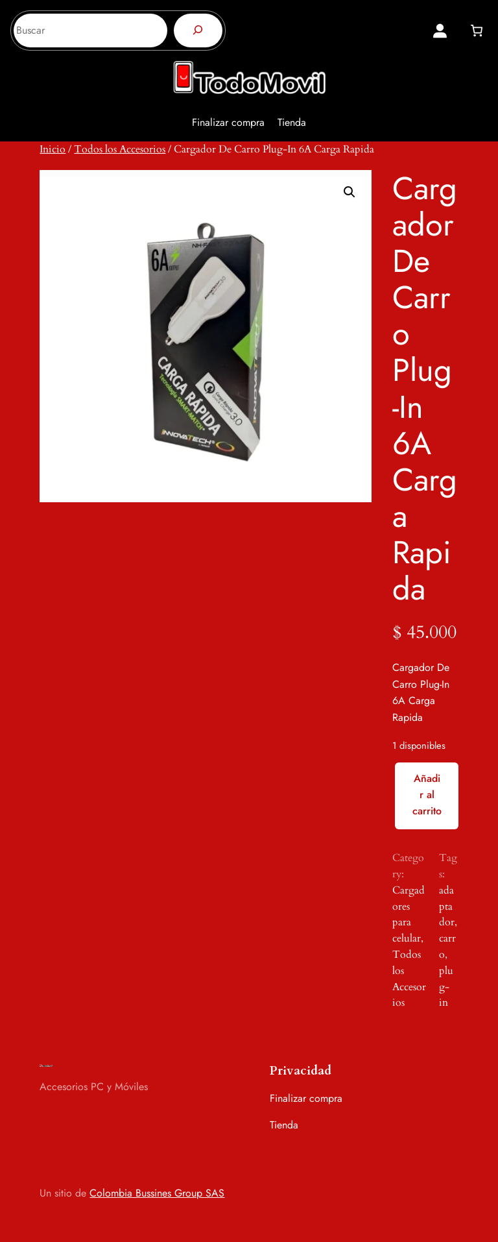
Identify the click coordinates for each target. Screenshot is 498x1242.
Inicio (52, 149)
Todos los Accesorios (119, 149)
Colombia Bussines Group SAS (156, 1193)
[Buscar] (198, 30)
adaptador (447, 906)
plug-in (446, 987)
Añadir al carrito (427, 794)
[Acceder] (440, 30)
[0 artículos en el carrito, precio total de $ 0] (476, 30)
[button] (349, 192)
